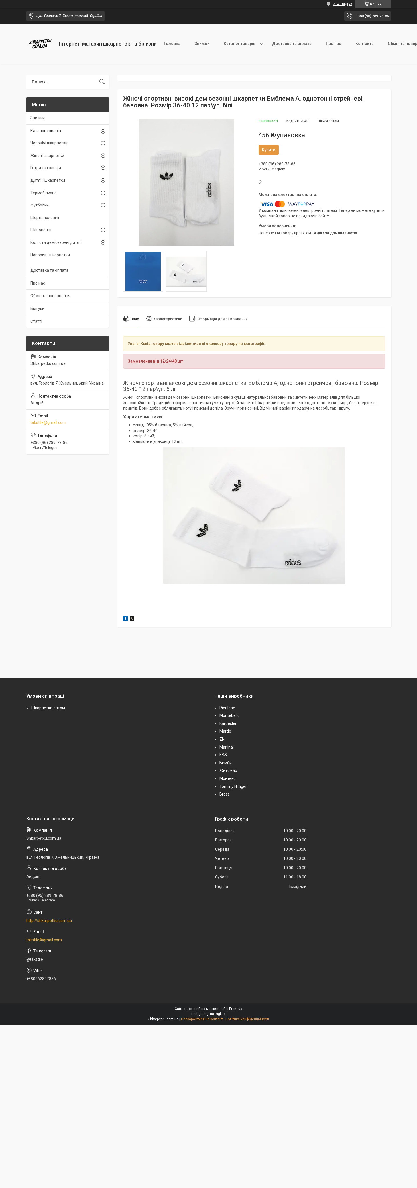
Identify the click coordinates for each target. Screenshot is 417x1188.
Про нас (333, 43)
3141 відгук (342, 4)
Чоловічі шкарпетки (49, 143)
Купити (268, 150)
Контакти (364, 43)
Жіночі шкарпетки (47, 155)
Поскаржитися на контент (202, 1019)
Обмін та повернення (50, 295)
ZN (222, 739)
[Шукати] (102, 82)
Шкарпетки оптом (48, 708)
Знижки (202, 43)
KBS (223, 755)
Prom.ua (235, 1009)
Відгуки (37, 308)
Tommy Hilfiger (233, 786)
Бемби (225, 762)
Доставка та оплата (292, 43)
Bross (224, 794)
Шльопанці (40, 230)
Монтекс (227, 778)
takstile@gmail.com (48, 422)
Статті (36, 321)
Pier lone (227, 708)
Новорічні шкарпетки (50, 255)
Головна (172, 43)
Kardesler (228, 723)
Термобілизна (43, 193)
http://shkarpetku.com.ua (49, 920)
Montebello (229, 715)
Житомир (228, 770)
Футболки (39, 205)
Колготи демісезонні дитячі (56, 242)
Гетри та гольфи (45, 167)
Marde (225, 731)
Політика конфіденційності (247, 1019)
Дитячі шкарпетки (47, 180)
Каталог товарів (239, 43)
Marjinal (226, 747)
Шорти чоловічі (44, 217)
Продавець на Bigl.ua (208, 1014)
